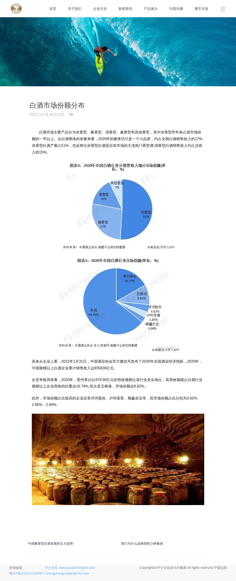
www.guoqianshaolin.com (77, 567)
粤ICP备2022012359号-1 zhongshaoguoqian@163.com (49, 573)
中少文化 (51, 567)
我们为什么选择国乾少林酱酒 (142, 543)
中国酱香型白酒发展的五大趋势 (50, 543)
